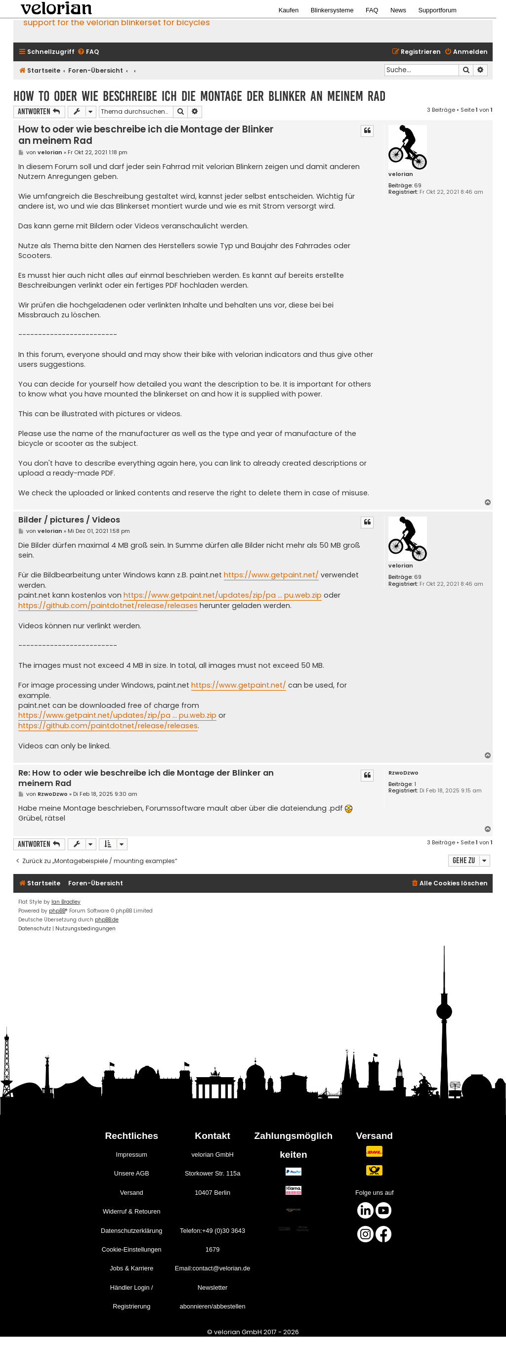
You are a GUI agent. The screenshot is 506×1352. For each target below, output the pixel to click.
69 (418, 185)
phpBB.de (107, 919)
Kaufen (289, 10)
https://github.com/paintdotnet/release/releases (108, 606)
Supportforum (437, 10)
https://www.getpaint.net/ (271, 575)
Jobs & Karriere (131, 1268)
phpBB (57, 911)
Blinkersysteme (332, 10)
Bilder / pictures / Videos (69, 520)
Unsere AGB (131, 1173)
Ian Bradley (66, 902)
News (398, 10)
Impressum (131, 1154)
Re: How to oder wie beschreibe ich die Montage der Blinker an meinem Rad (146, 778)
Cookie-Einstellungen (132, 1249)
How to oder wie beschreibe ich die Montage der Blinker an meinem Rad (199, 96)
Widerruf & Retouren (132, 1211)
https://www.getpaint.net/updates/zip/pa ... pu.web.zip (223, 595)
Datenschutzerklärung (131, 1230)
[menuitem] (88, 52)
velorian (400, 174)
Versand (131, 1192)
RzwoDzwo (403, 773)
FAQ (372, 10)
